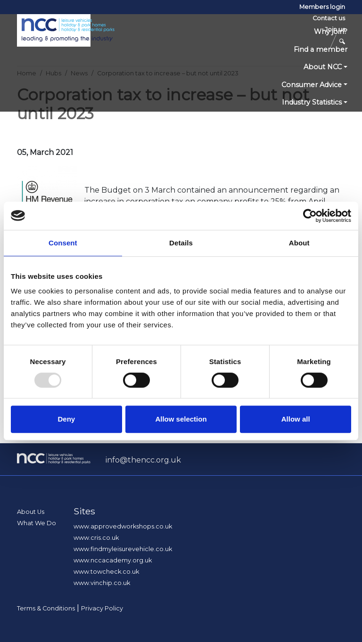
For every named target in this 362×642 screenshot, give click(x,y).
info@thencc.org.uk (143, 459)
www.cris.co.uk (96, 537)
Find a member (320, 49)
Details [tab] (181, 243)
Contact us (329, 18)
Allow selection (180, 419)
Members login (322, 6)
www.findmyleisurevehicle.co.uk (123, 549)
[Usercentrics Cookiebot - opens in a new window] (310, 216)
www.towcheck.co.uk (106, 571)
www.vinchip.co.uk (102, 582)
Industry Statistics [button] (312, 102)
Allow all (295, 419)
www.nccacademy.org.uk (113, 560)
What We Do (36, 523)
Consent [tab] (63, 243)
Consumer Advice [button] (311, 85)
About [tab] (299, 243)
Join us (335, 29)
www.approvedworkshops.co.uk (123, 526)
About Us (30, 511)
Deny (66, 419)
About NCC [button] (323, 67)
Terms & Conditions (46, 608)
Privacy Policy (102, 608)
